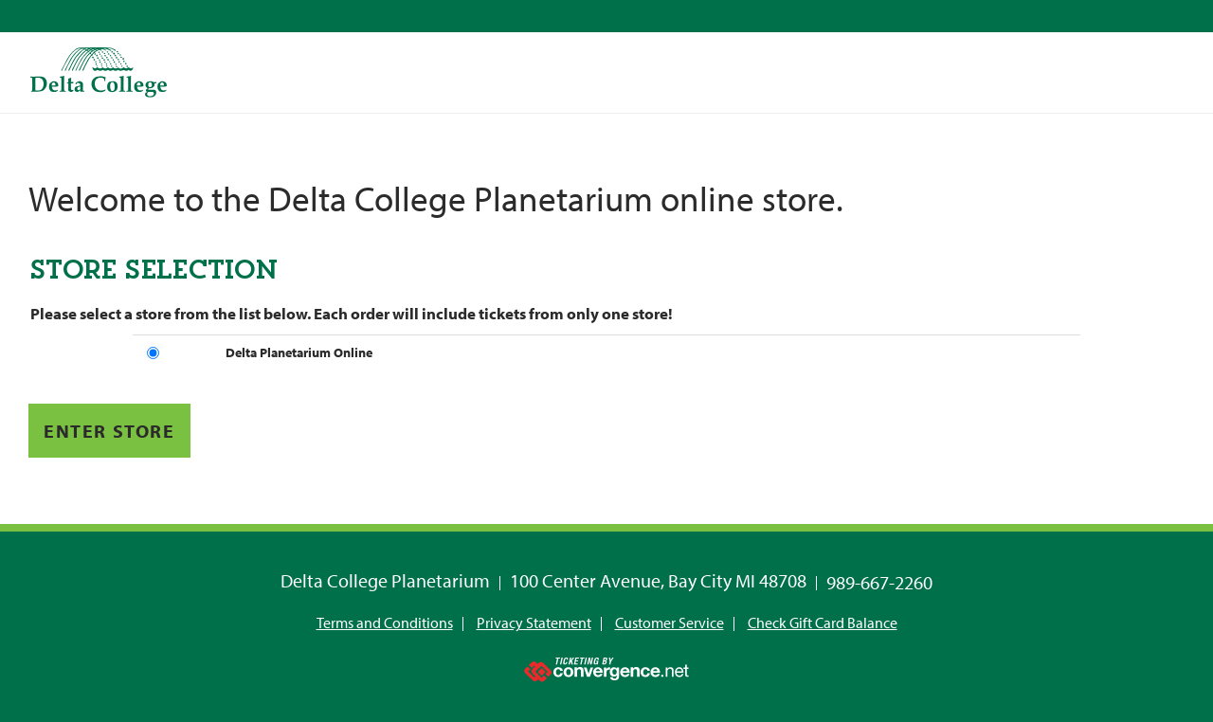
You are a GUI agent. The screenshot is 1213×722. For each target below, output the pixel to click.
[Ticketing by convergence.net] (606, 665)
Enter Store (109, 430)
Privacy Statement (534, 622)
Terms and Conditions (385, 622)
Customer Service (669, 622)
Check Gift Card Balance (822, 622)
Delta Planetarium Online (299, 352)
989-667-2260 (879, 582)
